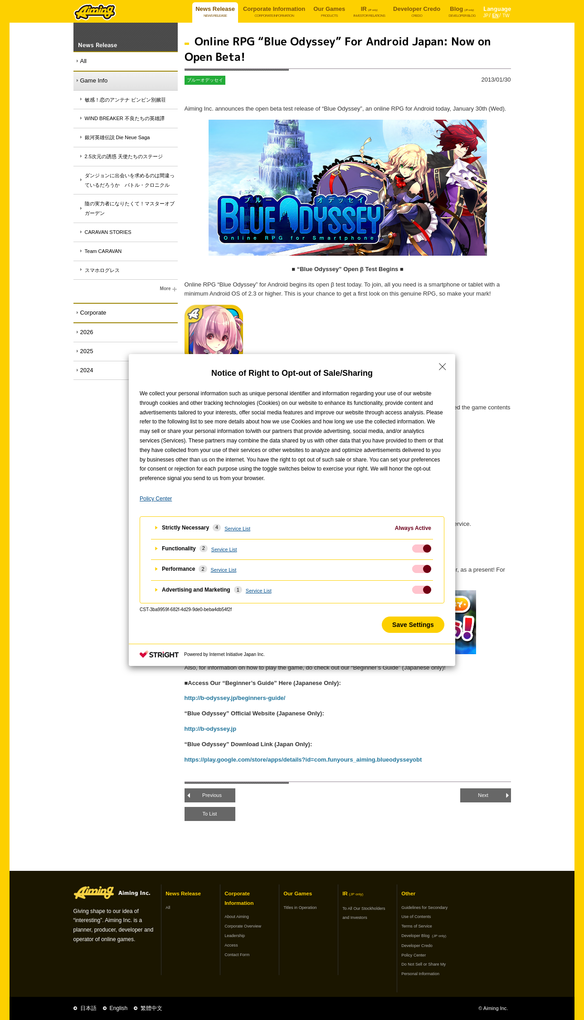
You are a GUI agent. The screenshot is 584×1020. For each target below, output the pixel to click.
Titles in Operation (299, 907)
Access (231, 945)
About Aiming (236, 916)
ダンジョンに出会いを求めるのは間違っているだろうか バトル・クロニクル (130, 180)
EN (495, 15)
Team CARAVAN (103, 251)
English (119, 1008)
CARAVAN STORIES (108, 232)
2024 (86, 370)
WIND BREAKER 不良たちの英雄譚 (125, 118)
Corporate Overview (242, 926)
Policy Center (413, 955)
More (169, 289)
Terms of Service (416, 926)
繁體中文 (151, 1008)
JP (486, 15)
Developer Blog (423, 935)
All (83, 61)
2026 (86, 332)
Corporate (93, 312)
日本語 (88, 1008)
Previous (212, 795)
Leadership (234, 935)
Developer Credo (417, 945)
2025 (86, 351)
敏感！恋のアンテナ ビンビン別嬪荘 (125, 99)
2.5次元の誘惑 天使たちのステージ (124, 156)
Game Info (94, 80)
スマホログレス (102, 270)
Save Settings (413, 624)
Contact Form (236, 954)
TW (506, 15)
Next (483, 795)
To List (210, 813)
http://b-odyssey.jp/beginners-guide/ (235, 698)
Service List (237, 528)
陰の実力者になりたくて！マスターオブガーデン (130, 208)
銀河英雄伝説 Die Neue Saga (117, 137)
